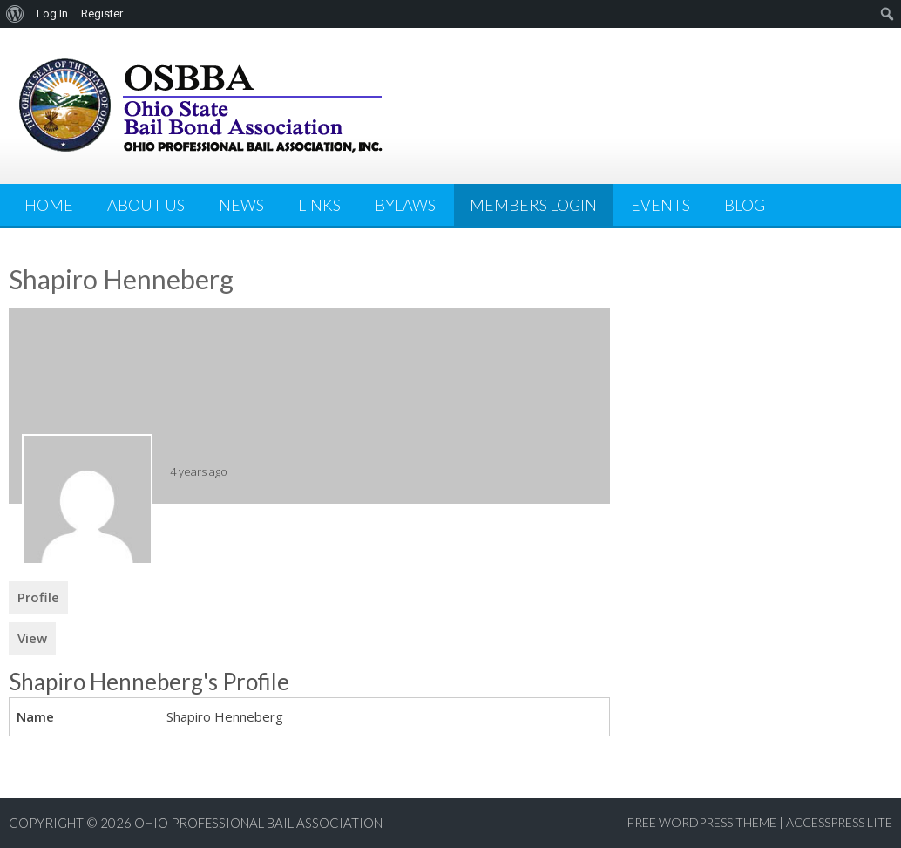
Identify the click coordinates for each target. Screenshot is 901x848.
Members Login (533, 204)
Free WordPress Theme (701, 822)
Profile (38, 597)
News (241, 204)
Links (319, 204)
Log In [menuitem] (52, 13)
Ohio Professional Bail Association (258, 823)
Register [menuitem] (102, 13)
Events (660, 204)
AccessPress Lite (839, 822)
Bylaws (405, 204)
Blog (744, 204)
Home (48, 204)
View (32, 638)
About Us (146, 204)
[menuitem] (15, 14)
